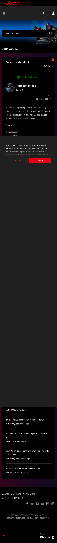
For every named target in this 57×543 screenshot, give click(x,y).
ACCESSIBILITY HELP (13, 498)
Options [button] (53, 49)
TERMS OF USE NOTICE (20, 515)
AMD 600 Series (11, 49)
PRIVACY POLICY (37, 515)
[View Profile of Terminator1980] (26, 86)
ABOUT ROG (8, 493)
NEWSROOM (29, 493)
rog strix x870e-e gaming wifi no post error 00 (24, 420)
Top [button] (4, 535)
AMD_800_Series (13, 424)
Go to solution (29, 77)
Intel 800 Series (13, 441)
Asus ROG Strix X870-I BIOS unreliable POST (24, 468)
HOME (18, 493)
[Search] (28, 33)
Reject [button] (17, 160)
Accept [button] (40, 160)
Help (45, 13)
